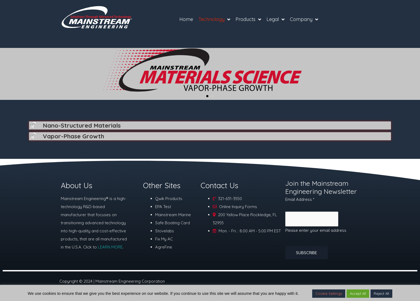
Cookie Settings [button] (328, 293)
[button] (207, 96)
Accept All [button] (358, 293)
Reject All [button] (381, 293)
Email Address (299, 200)
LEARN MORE (110, 248)
